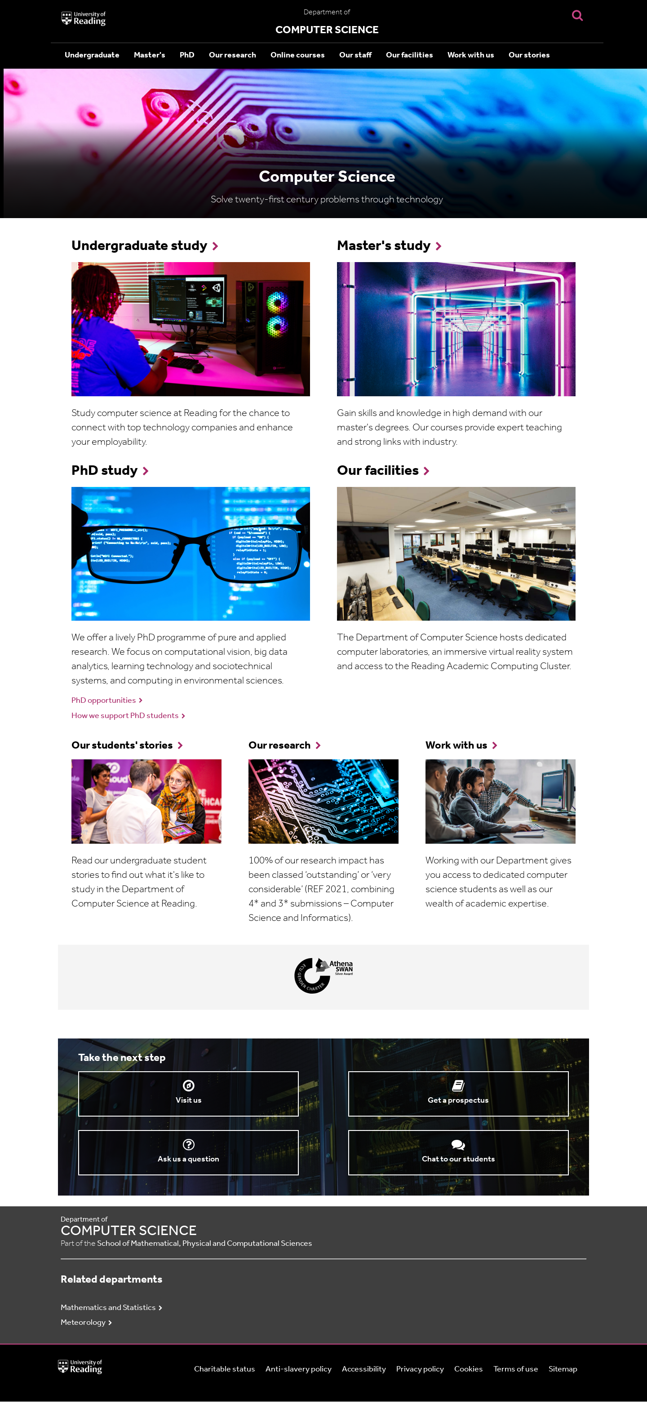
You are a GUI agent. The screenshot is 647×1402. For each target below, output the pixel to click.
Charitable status (224, 1369)
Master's (149, 55)
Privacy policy (420, 1369)
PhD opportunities (103, 701)
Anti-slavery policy (299, 1369)
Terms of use (515, 1369)
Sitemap (563, 1369)
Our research (232, 55)
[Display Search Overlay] (577, 15)
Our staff (355, 55)
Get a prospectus (458, 1100)
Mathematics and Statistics (108, 1308)
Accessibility (364, 1369)
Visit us (189, 1100)
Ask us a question (188, 1159)
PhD (187, 55)
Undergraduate (92, 55)
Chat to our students (458, 1159)
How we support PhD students (125, 716)
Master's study (384, 246)
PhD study (104, 471)
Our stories (529, 55)
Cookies (468, 1369)
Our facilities (409, 55)
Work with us (471, 55)
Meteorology (83, 1323)
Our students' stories (122, 745)
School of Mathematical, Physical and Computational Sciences (204, 1244)
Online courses (297, 55)
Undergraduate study (139, 246)
